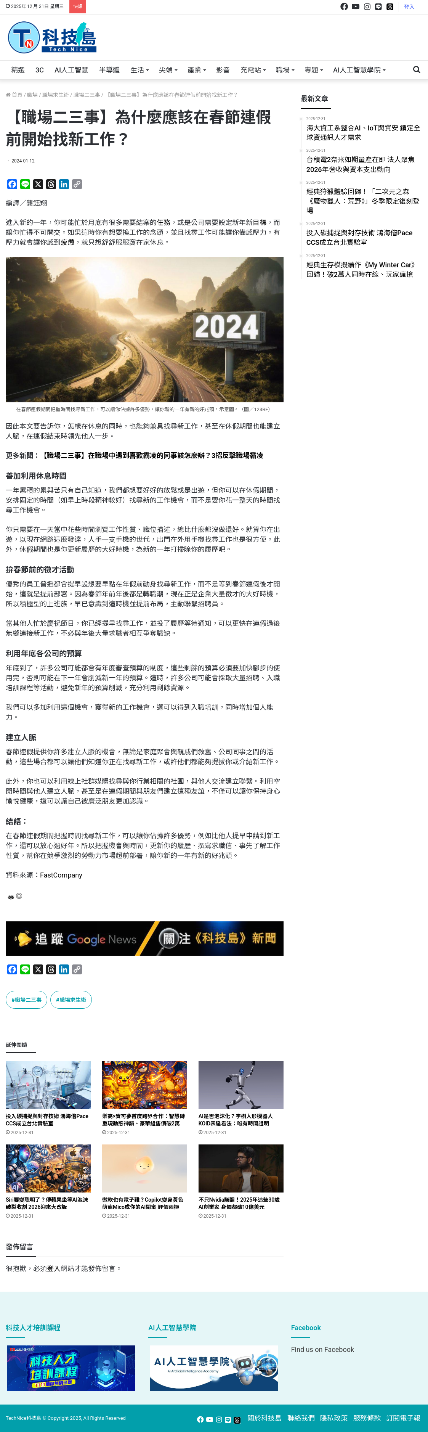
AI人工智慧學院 (357, 70)
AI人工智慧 (71, 70)
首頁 (14, 95)
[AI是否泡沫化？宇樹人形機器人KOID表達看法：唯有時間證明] (241, 1085)
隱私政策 (334, 1418)
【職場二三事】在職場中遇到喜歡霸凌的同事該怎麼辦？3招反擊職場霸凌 (151, 456)
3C (39, 70)
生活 (137, 70)
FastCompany (61, 875)
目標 (259, 223)
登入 (409, 7)
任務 (163, 223)
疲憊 (67, 242)
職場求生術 (55, 95)
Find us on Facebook (322, 1349)
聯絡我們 (301, 1418)
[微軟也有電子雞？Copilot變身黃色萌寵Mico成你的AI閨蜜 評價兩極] (144, 1168)
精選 (18, 70)
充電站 (250, 70)
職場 (283, 70)
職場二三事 (87, 95)
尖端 (166, 70)
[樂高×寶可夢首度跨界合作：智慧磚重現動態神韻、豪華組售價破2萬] (144, 1085)
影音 (223, 70)
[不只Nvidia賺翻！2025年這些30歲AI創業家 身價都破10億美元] (241, 1168)
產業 (194, 70)
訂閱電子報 (403, 1418)
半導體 (109, 70)
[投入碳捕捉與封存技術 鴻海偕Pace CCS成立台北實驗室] (48, 1085)
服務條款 (367, 1418)
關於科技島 (264, 1418)
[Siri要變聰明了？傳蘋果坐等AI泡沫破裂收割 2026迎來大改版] (48, 1168)
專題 (311, 70)
